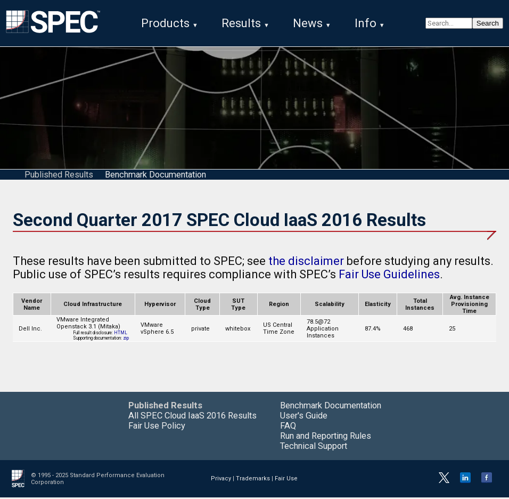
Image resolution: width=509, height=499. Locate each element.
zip (126, 339)
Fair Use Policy (156, 427)
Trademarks (253, 480)
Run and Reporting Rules (325, 437)
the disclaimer (306, 262)
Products (165, 23)
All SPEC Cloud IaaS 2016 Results (192, 417)
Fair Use (286, 480)
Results (241, 23)
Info (365, 23)
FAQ (288, 427)
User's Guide (303, 417)
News (308, 23)
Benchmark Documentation (155, 176)
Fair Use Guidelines (389, 276)
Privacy (221, 480)
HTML (120, 334)
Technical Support (313, 447)
